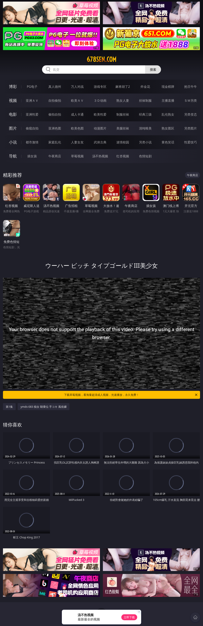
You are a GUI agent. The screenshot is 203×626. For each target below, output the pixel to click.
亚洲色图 (54, 128)
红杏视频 (122, 156)
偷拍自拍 (54, 114)
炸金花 (145, 86)
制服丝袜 (122, 114)
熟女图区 (168, 128)
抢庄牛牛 (190, 86)
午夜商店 (54, 156)
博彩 (13, 86)
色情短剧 (145, 156)
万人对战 (77, 86)
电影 (13, 114)
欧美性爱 (100, 114)
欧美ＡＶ (77, 100)
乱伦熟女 (168, 114)
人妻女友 (77, 142)
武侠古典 (100, 142)
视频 (13, 100)
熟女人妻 (122, 100)
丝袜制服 (145, 100)
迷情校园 (122, 142)
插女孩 (32, 156)
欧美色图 (77, 128)
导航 (13, 156)
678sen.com (101, 59)
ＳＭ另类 (190, 100)
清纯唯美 (145, 128)
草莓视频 (77, 156)
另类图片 (190, 128)
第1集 (9, 407)
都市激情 (32, 142)
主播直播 (168, 100)
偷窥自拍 (32, 128)
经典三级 (145, 114)
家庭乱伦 (54, 142)
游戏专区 (100, 86)
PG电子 (32, 86)
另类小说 (145, 142)
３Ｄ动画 (100, 100)
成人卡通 (77, 114)
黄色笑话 (168, 142)
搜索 (153, 69)
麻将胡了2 (122, 86)
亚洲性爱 (32, 114)
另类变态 (190, 114)
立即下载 (129, 617)
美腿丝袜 (122, 128)
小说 (13, 142)
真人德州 (54, 86)
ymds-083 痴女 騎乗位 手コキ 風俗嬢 (43, 407)
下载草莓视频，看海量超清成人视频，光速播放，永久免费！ (131, 394)
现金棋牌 (168, 86)
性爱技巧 (190, 142)
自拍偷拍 (54, 100)
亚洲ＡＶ (32, 100)
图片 (13, 128)
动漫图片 (100, 128)
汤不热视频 (100, 156)
